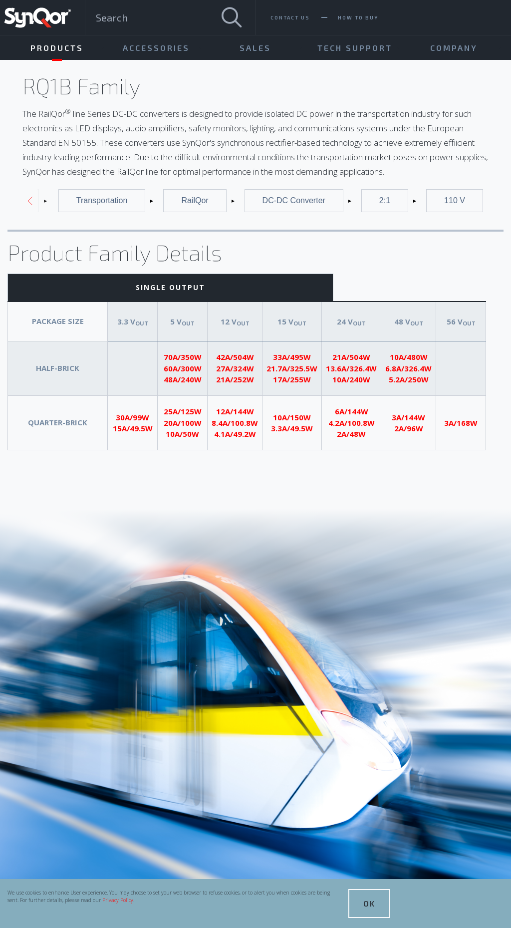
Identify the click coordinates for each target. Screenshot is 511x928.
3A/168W (461, 423)
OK (369, 903)
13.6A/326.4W (351, 368)
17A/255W (292, 379)
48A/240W (183, 379)
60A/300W (183, 368)
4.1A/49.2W (235, 434)
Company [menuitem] (454, 47)
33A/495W (292, 357)
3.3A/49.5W (292, 428)
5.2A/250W (409, 379)
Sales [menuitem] (255, 47)
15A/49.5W (133, 428)
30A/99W (132, 417)
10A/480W (409, 357)
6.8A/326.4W (408, 368)
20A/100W (183, 423)
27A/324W (235, 368)
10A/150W (292, 417)
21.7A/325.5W (291, 368)
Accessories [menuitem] (156, 47)
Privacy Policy (117, 900)
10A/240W (351, 379)
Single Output (170, 287)
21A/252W (235, 379)
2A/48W (351, 434)
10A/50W (182, 434)
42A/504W (235, 357)
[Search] (232, 17)
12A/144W (235, 411)
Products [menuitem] (56, 47)
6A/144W (351, 411)
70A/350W (183, 357)
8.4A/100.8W (235, 423)
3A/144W (408, 417)
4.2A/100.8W (351, 423)
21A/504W (351, 357)
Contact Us (290, 17)
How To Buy (358, 17)
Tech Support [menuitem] (354, 47)
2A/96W (408, 428)
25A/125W (183, 411)
